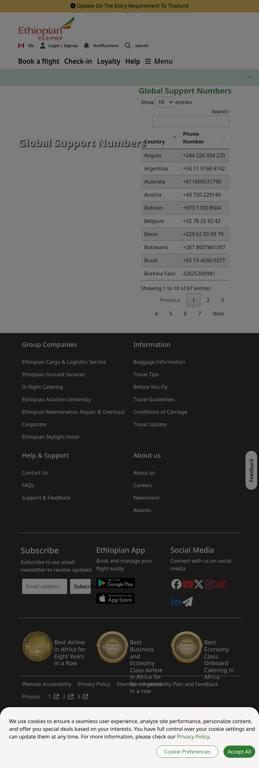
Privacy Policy (193, 736)
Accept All (239, 751)
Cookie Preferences (187, 751)
